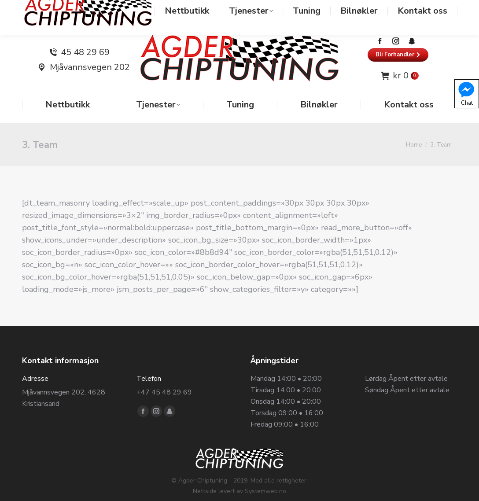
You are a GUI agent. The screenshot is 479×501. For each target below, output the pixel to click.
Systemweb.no (265, 473)
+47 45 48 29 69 (164, 374)
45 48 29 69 (85, 34)
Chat (466, 93)
